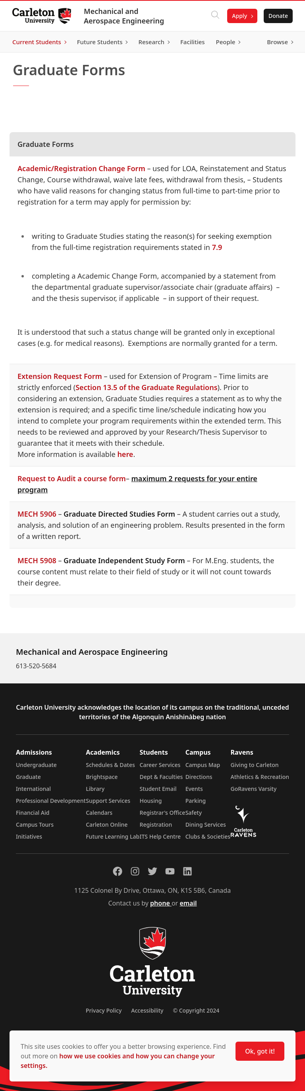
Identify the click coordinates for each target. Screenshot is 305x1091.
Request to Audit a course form (71, 478)
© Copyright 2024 (196, 1010)
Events (194, 788)
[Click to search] (215, 16)
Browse (277, 42)
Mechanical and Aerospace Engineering (124, 15)
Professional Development (51, 800)
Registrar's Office (162, 812)
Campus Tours (35, 824)
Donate (278, 16)
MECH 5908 (36, 560)
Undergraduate (36, 765)
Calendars (99, 812)
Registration (156, 824)
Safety (193, 812)
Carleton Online (106, 824)
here (125, 454)
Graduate (28, 777)
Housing (151, 800)
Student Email (158, 788)
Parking (195, 800)
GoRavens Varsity (254, 788)
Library (95, 788)
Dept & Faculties (161, 777)
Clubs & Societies (207, 836)
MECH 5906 (36, 514)
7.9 (217, 247)
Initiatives (29, 836)
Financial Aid (32, 812)
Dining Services (205, 824)
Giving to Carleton (255, 765)
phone (161, 903)
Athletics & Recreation (260, 777)
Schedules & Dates (110, 765)
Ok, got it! (260, 1051)
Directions (198, 777)
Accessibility (147, 1010)
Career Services (160, 765)
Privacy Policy (104, 1010)
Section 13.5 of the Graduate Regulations (146, 387)
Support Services (108, 800)
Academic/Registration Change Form (81, 168)
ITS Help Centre (160, 836)
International (33, 788)
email (188, 903)
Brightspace (102, 777)
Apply (239, 16)
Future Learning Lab (112, 836)
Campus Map (202, 765)
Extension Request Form (59, 376)
